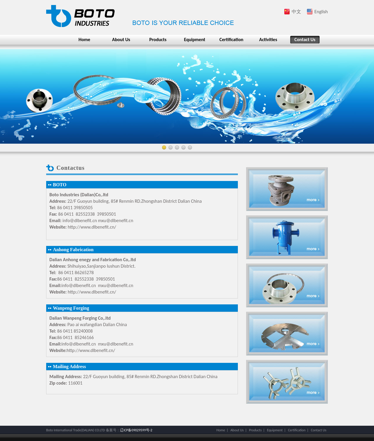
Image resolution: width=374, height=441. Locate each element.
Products (157, 39)
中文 (296, 11)
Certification (231, 39)
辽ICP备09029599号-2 (136, 430)
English (321, 11)
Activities (268, 39)
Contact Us (304, 39)
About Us (121, 39)
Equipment (194, 39)
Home (84, 39)
